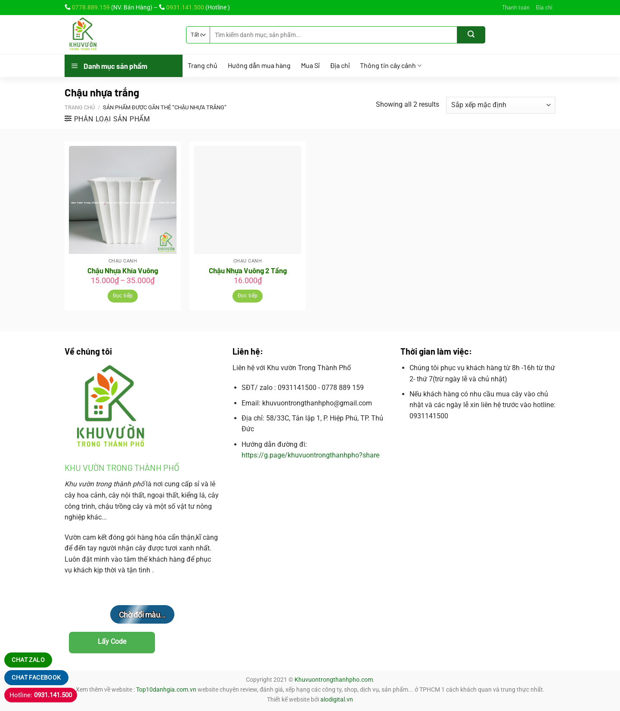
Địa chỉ (544, 7)
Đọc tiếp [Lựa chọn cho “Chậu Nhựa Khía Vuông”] (123, 296)
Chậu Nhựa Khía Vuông (122, 270)
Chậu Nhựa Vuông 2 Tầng (248, 270)
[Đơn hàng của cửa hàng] (500, 105)
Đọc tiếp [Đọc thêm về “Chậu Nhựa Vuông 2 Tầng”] (248, 296)
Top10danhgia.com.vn (166, 689)
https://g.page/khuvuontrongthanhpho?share (310, 455)
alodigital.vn (336, 699)
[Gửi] (471, 34)
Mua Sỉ (310, 65)
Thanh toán (516, 7)
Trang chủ (202, 65)
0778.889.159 (91, 7)
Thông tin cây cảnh (391, 66)
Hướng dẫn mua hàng (259, 65)
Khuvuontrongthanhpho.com (333, 679)
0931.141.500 (185, 7)
